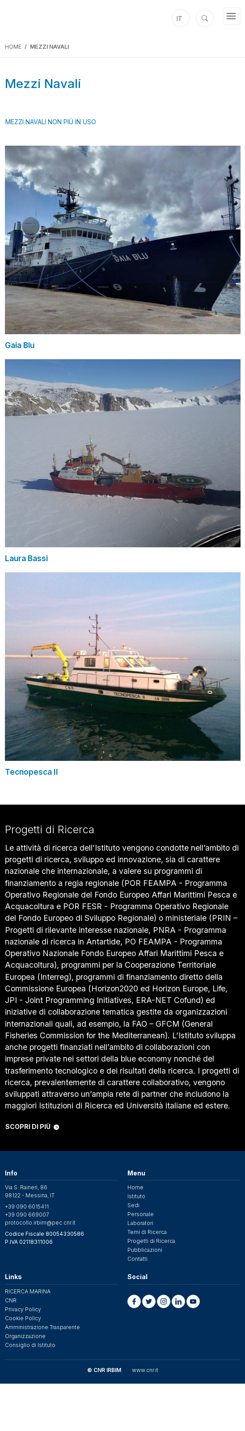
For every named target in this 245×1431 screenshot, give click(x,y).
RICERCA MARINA (28, 1291)
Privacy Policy (23, 1309)
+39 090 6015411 (27, 1206)
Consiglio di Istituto (30, 1345)
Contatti (137, 1258)
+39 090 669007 (27, 1214)
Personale (140, 1214)
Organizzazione (25, 1336)
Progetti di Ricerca (151, 1241)
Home (13, 46)
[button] (134, 1301)
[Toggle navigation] (232, 16)
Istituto (136, 1196)
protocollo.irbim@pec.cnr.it (40, 1222)
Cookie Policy (23, 1318)
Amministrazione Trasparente (42, 1327)
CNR (11, 1300)
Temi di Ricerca (147, 1232)
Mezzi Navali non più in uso (50, 122)
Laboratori (140, 1223)
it (179, 18)
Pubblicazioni (144, 1249)
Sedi (133, 1205)
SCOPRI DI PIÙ (32, 1126)
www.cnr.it (145, 1370)
